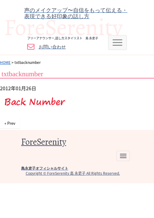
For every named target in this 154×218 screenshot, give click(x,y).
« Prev (10, 123)
